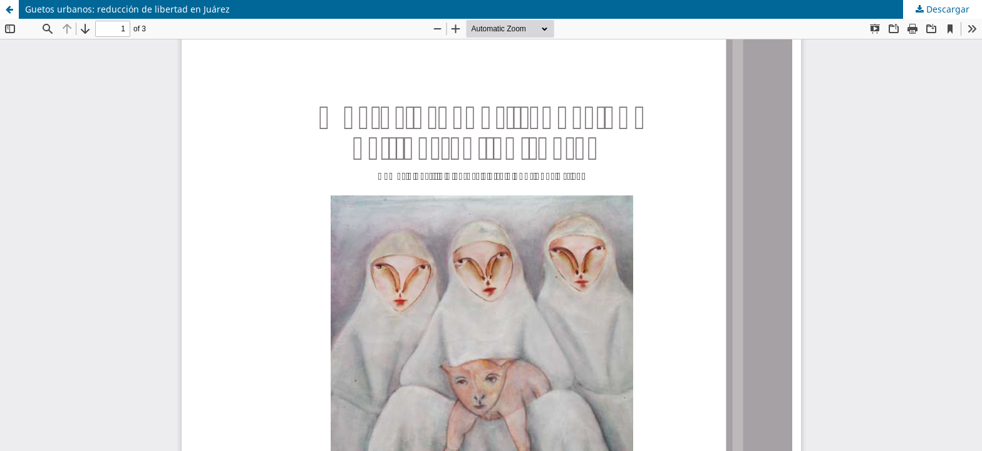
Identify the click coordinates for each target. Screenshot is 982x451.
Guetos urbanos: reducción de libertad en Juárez (127, 9)
